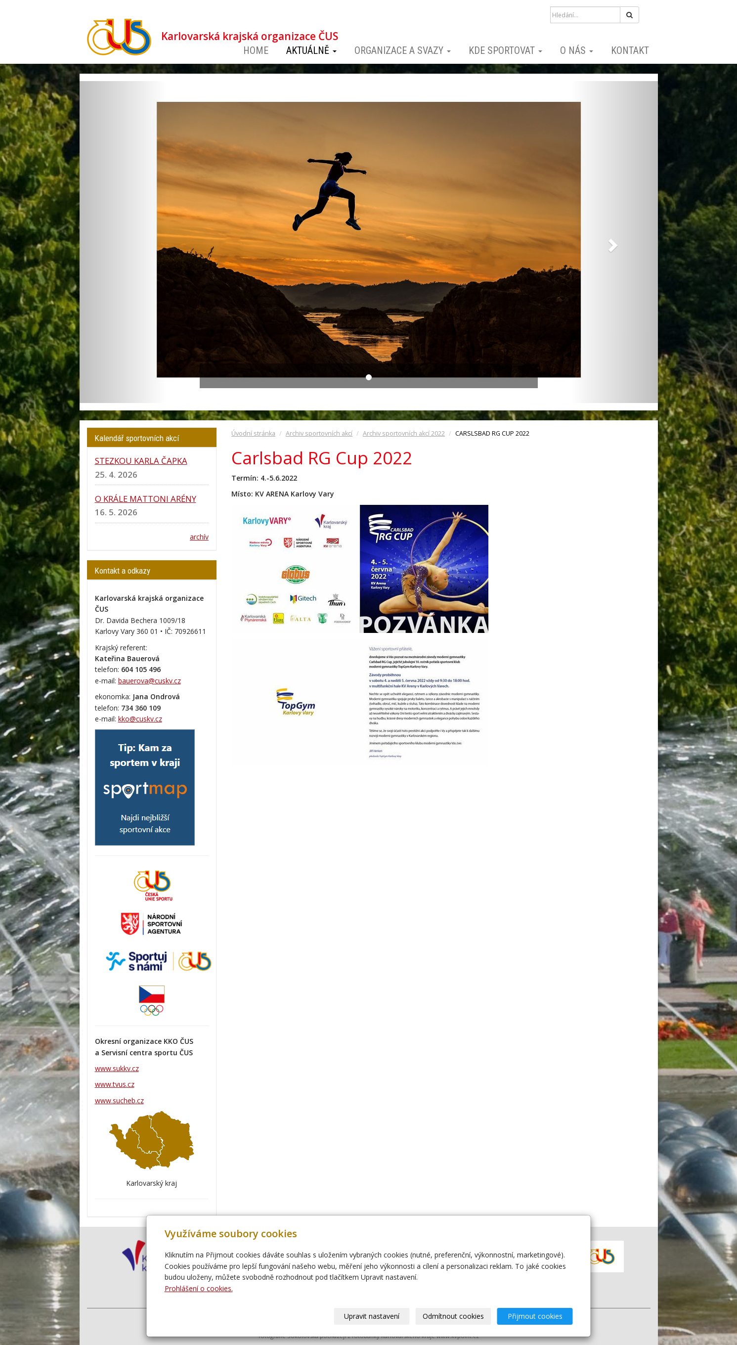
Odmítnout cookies (453, 1316)
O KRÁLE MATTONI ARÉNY (145, 498)
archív (199, 536)
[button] (123, 242)
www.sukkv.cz (117, 1068)
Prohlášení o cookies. (199, 1288)
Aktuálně (311, 50)
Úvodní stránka (253, 433)
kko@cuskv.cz (140, 718)
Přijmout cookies (535, 1316)
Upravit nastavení (371, 1316)
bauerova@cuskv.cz (149, 680)
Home (255, 50)
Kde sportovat (505, 50)
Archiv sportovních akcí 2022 (404, 433)
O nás (576, 50)
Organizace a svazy (402, 50)
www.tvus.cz (114, 1084)
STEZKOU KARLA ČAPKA (141, 460)
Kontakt (630, 50)
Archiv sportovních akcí (319, 433)
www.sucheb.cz (119, 1100)
